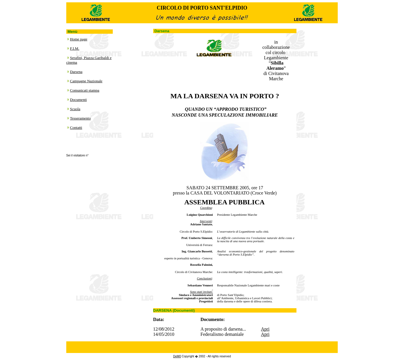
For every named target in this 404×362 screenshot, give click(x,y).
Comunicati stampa (84, 90)
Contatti (76, 127)
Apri (265, 329)
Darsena (76, 71)
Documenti (78, 99)
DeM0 (177, 356)
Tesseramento (80, 118)
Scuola (75, 109)
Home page (78, 39)
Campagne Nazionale (86, 81)
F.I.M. (74, 48)
